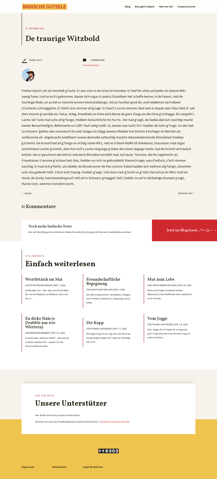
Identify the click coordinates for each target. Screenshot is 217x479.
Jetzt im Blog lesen (182, 230)
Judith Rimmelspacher (164, 285)
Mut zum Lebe (160, 280)
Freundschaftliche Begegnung (103, 282)
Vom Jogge (157, 319)
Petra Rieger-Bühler (41, 285)
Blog (127, 6)
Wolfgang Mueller (101, 289)
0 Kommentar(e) (91, 65)
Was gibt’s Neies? (145, 6)
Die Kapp (95, 323)
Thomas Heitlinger (101, 328)
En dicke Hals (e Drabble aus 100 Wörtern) (40, 323)
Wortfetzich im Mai (44, 280)
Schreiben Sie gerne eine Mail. (114, 421)
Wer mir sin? (166, 6)
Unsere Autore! (186, 6)
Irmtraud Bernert (40, 332)
